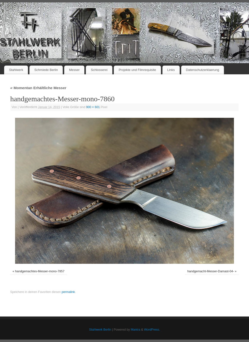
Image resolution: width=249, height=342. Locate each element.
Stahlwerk (16, 70)
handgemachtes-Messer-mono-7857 (39, 271)
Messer (74, 70)
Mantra (135, 329)
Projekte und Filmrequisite (137, 70)
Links (171, 70)
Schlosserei (99, 70)
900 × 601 (93, 107)
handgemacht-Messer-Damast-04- (210, 271)
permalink (68, 292)
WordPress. (152, 329)
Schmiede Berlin (46, 70)
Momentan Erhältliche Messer (38, 88)
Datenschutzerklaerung (202, 70)
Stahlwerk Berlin (100, 329)
